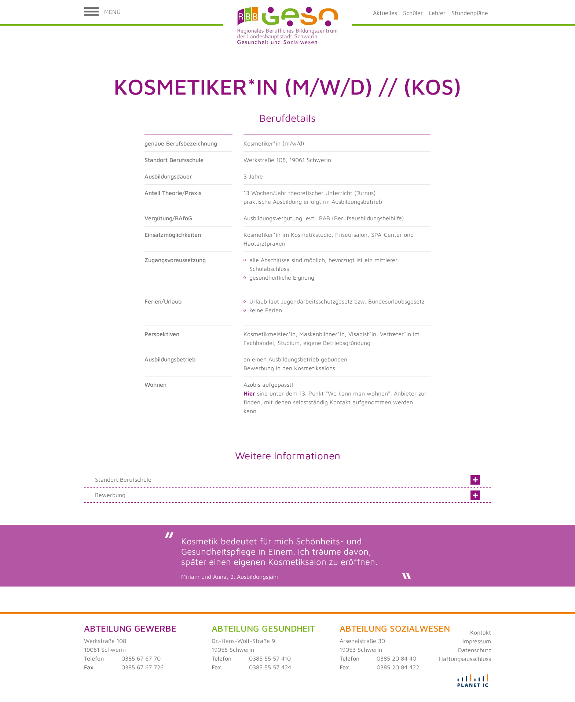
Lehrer (437, 13)
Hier (249, 393)
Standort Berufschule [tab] (287, 479)
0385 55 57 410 (270, 658)
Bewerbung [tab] (287, 494)
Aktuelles (385, 13)
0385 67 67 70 (141, 658)
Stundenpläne (469, 13)
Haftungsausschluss (465, 658)
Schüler (413, 13)
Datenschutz (474, 650)
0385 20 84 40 (396, 658)
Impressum (476, 641)
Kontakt (480, 632)
